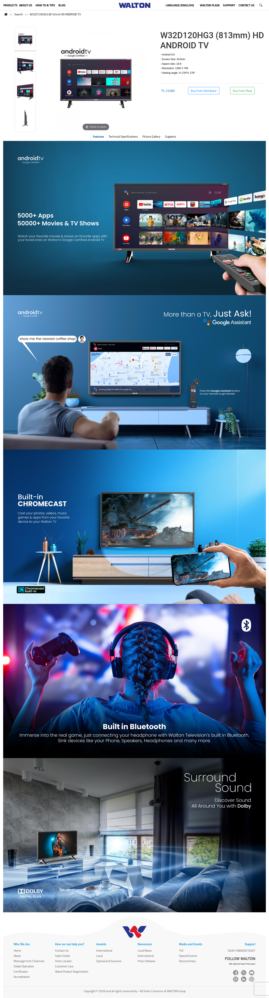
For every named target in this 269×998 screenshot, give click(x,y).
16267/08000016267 (241, 950)
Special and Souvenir (109, 961)
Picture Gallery (151, 136)
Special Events (188, 955)
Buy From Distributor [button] (204, 90)
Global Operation (24, 966)
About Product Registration (71, 971)
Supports (170, 136)
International (104, 950)
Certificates (21, 971)
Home (17, 950)
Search (18, 14)
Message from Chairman (29, 961)
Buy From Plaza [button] (242, 90)
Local (99, 955)
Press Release (146, 961)
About (17, 955)
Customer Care (64, 966)
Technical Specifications (123, 136)
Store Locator (63, 961)
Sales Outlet (62, 955)
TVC (181, 950)
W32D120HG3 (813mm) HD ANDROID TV (55, 14)
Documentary (187, 961)
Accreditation (22, 976)
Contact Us (62, 950)
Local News (145, 950)
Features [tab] (98, 136)
